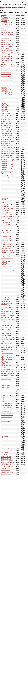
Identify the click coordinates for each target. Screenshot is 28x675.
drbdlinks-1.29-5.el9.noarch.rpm (6, 411)
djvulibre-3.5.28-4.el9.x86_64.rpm (6, 268)
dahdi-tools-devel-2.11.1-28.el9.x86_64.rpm (5, 36)
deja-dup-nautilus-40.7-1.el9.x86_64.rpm (8, 159)
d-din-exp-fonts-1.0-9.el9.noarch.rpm (7, 22)
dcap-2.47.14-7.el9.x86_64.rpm (6, 97)
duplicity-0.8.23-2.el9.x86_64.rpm (6, 452)
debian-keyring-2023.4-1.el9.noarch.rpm (8, 147)
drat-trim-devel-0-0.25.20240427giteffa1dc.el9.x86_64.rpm (8, 391)
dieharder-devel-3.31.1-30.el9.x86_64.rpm (5, 207)
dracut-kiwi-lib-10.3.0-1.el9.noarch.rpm (7, 373)
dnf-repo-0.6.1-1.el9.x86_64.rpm (6, 299)
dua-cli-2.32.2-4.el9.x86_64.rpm (6, 423)
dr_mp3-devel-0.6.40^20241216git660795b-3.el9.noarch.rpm (6, 362)
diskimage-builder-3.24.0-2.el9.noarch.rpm (5, 234)
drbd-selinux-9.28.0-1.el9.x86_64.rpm (7, 403)
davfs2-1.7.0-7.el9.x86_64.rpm (6, 74)
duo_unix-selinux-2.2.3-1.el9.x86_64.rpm (8, 448)
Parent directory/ (4, 16)
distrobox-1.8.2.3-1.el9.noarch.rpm (7, 266)
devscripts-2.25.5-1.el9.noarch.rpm (7, 171)
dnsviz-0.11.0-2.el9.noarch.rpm (6, 327)
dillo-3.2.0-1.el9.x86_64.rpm (5, 222)
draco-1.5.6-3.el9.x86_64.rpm (6, 367)
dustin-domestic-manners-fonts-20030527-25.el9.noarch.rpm (6, 457)
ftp (23, 4)
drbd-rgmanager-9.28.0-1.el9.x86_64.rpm (5, 401)
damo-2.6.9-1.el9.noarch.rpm (6, 40)
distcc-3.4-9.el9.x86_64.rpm (5, 254)
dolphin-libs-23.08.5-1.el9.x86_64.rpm (7, 339)
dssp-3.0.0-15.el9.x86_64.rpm (6, 421)
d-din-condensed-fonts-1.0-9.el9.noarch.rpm (5, 21)
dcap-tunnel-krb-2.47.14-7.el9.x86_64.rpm (5, 106)
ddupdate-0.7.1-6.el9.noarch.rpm (6, 131)
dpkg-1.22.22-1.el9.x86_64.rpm (6, 347)
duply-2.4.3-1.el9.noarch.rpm (6, 454)
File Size (17, 15)
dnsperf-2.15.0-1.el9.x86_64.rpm (6, 317)
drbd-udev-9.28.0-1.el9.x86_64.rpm (7, 405)
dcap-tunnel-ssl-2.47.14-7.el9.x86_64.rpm (5, 108)
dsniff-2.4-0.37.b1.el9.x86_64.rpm (6, 419)
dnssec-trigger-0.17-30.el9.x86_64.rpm (7, 319)
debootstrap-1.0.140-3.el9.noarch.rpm (7, 151)
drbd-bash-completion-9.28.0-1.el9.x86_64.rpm (6, 397)
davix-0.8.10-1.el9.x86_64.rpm (6, 76)
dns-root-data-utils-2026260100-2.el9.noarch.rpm (6, 304)
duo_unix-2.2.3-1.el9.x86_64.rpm (6, 442)
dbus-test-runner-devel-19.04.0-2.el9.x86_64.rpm (6, 90)
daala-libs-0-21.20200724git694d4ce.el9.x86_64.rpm (8, 29)
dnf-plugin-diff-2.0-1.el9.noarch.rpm (7, 297)
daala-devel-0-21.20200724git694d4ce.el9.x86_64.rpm (8, 26)
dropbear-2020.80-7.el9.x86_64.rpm (7, 413)
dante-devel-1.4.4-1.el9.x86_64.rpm (7, 44)
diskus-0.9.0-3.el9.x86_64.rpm (6, 238)
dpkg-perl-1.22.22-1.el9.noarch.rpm (7, 353)
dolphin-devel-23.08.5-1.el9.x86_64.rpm (8, 337)
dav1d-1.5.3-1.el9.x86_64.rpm (6, 72)
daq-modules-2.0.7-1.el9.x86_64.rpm (7, 52)
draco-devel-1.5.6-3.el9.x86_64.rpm (7, 369)
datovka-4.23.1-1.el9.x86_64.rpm (6, 70)
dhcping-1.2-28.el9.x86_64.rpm (6, 194)
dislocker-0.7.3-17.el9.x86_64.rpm (7, 240)
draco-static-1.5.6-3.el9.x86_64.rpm (7, 371)
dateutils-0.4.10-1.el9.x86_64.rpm (6, 68)
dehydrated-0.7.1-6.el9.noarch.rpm (7, 155)
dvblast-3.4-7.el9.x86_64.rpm (6, 464)
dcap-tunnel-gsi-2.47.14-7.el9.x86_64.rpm (5, 104)
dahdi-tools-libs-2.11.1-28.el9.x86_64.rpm (5, 38)
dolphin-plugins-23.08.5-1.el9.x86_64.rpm (5, 341)
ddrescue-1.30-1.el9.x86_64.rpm (6, 129)
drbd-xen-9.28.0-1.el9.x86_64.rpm (7, 409)
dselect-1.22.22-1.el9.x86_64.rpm (6, 417)
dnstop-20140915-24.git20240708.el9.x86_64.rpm (6, 323)
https (22, 4)
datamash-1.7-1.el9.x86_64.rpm (6, 66)
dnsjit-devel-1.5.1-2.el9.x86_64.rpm (7, 313)
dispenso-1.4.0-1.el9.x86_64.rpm (6, 244)
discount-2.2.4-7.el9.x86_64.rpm (6, 232)
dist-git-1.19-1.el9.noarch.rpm (6, 248)
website (1, 8)
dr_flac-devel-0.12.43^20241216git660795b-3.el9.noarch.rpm (6, 355)
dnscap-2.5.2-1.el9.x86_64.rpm (6, 305)
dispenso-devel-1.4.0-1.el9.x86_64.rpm (7, 246)
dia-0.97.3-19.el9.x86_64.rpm (6, 196)
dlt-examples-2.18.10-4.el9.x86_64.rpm (7, 287)
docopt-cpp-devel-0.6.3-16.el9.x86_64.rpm (5, 331)
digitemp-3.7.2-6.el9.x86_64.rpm (6, 220)
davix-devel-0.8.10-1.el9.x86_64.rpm (7, 78)
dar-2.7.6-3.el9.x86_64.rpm (5, 54)
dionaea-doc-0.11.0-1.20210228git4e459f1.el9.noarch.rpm (7, 228)
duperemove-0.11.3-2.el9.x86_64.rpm (7, 450)
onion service (2, 5)
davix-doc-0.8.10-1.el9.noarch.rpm (7, 80)
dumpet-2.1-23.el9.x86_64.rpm (6, 440)
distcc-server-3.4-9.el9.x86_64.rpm (7, 258)
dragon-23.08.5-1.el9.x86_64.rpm (6, 387)
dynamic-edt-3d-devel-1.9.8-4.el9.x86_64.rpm (6, 474)
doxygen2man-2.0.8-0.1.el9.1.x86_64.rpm (4, 345)
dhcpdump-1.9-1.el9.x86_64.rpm (6, 192)
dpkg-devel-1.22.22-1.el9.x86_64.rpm (7, 351)
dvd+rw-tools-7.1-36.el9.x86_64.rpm (7, 466)
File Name (3, 15)
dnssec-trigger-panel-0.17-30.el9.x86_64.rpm (5, 321)
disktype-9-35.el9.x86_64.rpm (6, 236)
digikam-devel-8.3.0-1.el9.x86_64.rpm (7, 216)
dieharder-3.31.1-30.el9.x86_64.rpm (7, 204)
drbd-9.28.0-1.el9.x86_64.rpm (6, 395)
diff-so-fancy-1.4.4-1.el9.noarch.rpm (7, 210)
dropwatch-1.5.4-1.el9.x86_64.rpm (7, 415)
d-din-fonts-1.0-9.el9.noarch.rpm (6, 24)
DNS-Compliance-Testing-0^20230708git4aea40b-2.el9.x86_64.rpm (5, 18)
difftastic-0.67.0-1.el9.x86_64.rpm (6, 212)
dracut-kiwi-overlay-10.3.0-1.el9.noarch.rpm (5, 381)
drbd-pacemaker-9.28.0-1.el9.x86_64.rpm (5, 399)
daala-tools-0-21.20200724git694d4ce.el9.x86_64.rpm (8, 30)
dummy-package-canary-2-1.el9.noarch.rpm (5, 437)
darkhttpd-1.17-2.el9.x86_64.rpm (6, 58)
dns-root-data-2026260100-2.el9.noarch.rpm (5, 302)
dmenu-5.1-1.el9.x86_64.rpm (6, 295)
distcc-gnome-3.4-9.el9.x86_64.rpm (7, 256)
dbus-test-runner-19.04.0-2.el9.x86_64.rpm (5, 88)
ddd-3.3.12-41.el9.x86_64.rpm (6, 125)
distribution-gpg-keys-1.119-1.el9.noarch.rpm (5, 262)
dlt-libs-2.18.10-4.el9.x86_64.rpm (6, 289)
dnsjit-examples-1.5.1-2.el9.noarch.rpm (7, 315)
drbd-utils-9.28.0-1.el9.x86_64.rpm (7, 407)
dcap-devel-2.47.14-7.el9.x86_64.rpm (7, 99)
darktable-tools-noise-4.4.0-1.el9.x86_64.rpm (5, 62)
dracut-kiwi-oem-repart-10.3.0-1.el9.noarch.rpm (6, 379)
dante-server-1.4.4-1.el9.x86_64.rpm (7, 46)
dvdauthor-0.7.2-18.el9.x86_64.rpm (7, 468)
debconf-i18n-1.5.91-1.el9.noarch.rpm (7, 141)
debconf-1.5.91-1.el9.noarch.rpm (6, 133)
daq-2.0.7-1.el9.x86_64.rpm (5, 48)
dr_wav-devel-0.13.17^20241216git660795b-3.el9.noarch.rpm (6, 365)
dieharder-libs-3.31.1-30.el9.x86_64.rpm (8, 208)
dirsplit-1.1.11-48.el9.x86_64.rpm (6, 230)
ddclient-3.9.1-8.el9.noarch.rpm (6, 121)
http (20, 4)
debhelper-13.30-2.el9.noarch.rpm (7, 145)
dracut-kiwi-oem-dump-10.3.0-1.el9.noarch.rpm (6, 377)
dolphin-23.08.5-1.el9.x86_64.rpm (6, 335)
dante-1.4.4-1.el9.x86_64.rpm (6, 42)
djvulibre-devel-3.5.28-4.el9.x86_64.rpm (7, 270)
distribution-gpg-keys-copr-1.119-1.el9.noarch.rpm (6, 264)
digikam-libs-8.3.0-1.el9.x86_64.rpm (7, 218)
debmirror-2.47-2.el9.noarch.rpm (6, 149)
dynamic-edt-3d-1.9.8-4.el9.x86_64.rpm (7, 472)
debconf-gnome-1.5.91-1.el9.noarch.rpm (8, 139)
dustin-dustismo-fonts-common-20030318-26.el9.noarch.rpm (6, 459)
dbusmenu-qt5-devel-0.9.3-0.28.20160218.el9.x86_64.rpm (6, 94)
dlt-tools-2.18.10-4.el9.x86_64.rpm (7, 293)
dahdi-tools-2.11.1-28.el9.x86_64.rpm (7, 34)
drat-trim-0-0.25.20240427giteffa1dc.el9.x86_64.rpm (8, 389)
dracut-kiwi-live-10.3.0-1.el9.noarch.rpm (7, 375)
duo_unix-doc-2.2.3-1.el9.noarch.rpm (7, 446)
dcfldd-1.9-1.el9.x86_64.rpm (5, 111)
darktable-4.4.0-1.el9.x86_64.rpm (6, 60)
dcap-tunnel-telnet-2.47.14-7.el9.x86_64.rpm (5, 110)
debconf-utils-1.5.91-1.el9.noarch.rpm (7, 143)
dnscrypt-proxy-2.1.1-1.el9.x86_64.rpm (7, 307)
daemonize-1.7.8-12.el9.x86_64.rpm (7, 32)
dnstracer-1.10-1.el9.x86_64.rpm (6, 325)
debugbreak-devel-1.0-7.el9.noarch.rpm (7, 153)
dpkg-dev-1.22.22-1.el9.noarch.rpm (7, 349)
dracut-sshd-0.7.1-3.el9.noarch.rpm (7, 385)
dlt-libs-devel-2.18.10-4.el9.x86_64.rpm (7, 291)
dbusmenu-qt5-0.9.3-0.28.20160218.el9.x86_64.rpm (6, 92)
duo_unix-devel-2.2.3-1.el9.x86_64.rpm (7, 444)
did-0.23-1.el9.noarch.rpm (5, 202)
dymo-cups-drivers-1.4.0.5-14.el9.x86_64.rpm (5, 470)
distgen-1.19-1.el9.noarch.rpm (6, 260)
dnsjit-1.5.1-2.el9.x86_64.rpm (6, 311)
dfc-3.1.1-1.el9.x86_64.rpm (5, 175)
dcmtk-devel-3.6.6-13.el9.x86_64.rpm (7, 115)
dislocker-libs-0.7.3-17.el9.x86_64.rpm (7, 242)
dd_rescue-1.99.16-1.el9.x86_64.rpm (7, 119)
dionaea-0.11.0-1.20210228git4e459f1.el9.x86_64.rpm (7, 226)
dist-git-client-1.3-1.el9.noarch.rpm (7, 250)
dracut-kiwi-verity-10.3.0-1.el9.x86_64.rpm (5, 383)
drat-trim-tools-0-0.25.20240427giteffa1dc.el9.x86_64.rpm (8, 393)
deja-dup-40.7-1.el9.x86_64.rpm (6, 157)
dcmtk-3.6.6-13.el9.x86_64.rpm (6, 113)
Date (22, 15)
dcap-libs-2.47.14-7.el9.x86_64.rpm (7, 101)
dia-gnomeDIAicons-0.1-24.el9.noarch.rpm (5, 199)
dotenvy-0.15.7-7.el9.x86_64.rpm (6, 343)
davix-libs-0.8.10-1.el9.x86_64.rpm (7, 82)
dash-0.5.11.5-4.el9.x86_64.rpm (6, 64)
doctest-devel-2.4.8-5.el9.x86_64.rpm (7, 333)
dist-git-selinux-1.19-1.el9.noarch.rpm (7, 252)
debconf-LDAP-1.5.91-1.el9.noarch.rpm (7, 135)
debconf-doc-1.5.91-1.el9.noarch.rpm (7, 137)
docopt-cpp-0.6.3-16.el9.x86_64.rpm (7, 329)
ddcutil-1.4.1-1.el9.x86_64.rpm (6, 123)
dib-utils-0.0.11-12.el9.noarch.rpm (6, 200)
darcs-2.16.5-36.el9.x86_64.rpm (6, 56)
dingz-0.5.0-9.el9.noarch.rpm (6, 224)
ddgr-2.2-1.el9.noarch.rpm (5, 127)
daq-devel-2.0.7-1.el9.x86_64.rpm (6, 50)
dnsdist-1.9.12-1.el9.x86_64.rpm (6, 309)
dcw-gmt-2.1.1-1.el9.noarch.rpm (6, 117)
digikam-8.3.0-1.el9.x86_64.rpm (6, 214)
